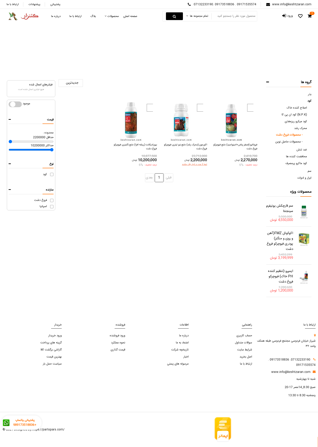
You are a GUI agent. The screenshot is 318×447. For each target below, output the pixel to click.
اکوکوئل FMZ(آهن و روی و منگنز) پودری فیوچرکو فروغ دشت (280, 241)
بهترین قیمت (54, 356)
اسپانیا (43, 206)
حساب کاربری (244, 335)
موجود (15, 104)
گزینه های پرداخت (51, 342)
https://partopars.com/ (48, 429)
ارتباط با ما (13, 4)
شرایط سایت (244, 349)
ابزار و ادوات (304, 178)
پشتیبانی (55, 4)
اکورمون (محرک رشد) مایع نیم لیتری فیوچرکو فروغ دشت (185, 147)
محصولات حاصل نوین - (289, 141)
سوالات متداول (243, 342)
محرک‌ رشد (162, 55)
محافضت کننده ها (296, 156)
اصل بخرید (246, 356)
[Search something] (234, 16)
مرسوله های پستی (178, 363)
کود (45, 174)
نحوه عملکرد (118, 342)
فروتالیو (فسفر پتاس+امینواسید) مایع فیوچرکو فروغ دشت (235, 147)
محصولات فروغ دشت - (289, 135)
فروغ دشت (40, 200)
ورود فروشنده (117, 335)
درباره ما (184, 335)
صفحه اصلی (189, 55)
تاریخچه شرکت (180, 349)
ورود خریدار (55, 335)
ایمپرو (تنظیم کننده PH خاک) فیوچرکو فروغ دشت (280, 276)
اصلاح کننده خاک (297, 107)
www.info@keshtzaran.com (291, 4)
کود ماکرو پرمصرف (296, 163)
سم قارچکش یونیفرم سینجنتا (279, 208)
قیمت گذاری (118, 349)
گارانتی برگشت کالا (51, 349)
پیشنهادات (34, 4)
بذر (309, 94)
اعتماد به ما (182, 342)
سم (309, 171)
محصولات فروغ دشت (135, 55)
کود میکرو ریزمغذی (296, 121)
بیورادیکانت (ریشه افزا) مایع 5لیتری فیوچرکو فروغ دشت (135, 147)
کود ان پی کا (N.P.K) (294, 114)
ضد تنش (301, 149)
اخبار (186, 356)
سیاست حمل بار (52, 363)
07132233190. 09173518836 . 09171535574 (225, 4)
